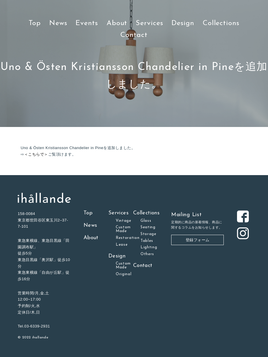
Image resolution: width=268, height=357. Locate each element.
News (58, 23)
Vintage (123, 221)
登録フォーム (198, 240)
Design (182, 23)
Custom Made (123, 229)
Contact (133, 35)
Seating (148, 227)
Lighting (148, 247)
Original (123, 274)
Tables (146, 241)
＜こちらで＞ (36, 154)
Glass (145, 221)
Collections (221, 23)
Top (35, 23)
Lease (122, 245)
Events (87, 23)
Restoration (128, 238)
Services (149, 23)
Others (147, 254)
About (117, 23)
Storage (148, 234)
